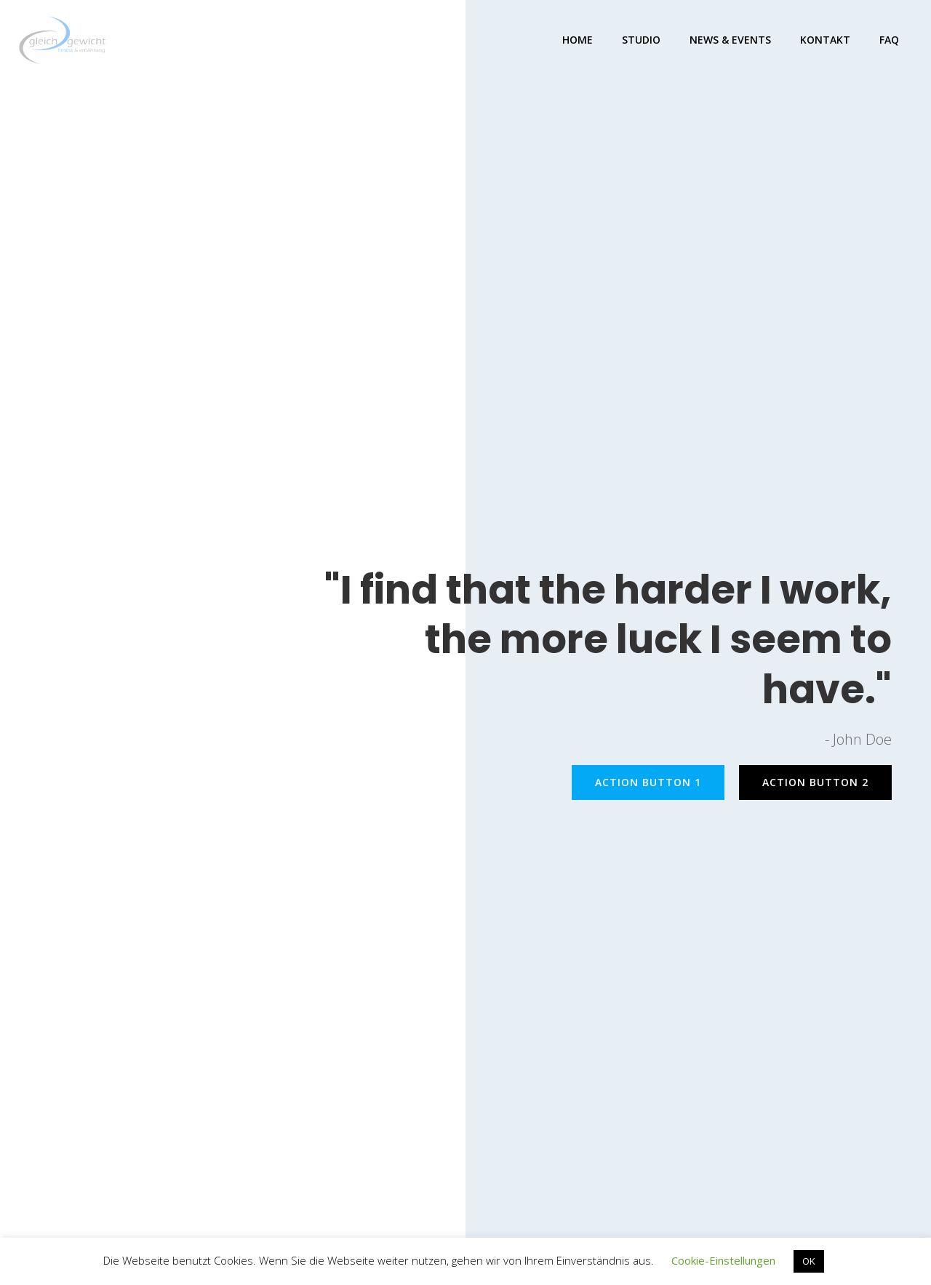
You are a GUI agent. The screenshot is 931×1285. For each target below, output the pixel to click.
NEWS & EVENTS (730, 40)
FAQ (889, 40)
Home (577, 40)
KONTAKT (825, 40)
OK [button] (808, 1261)
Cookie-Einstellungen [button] (723, 1260)
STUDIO (641, 40)
